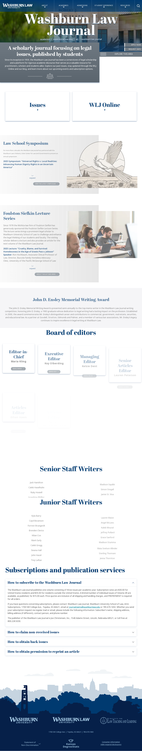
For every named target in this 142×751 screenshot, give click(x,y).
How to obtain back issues (28, 641)
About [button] (45, 5)
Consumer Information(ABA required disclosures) (111, 743)
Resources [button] (125, 5)
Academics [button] (63, 5)
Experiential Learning (63, 39)
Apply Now (136, 45)
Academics (45, 39)
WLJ (77, 39)
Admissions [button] (82, 5)
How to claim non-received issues (33, 632)
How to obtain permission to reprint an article (44, 651)
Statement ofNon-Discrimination (30, 744)
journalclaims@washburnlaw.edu (84, 607)
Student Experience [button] (104, 5)
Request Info (135, 49)
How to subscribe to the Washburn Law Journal (44, 582)
